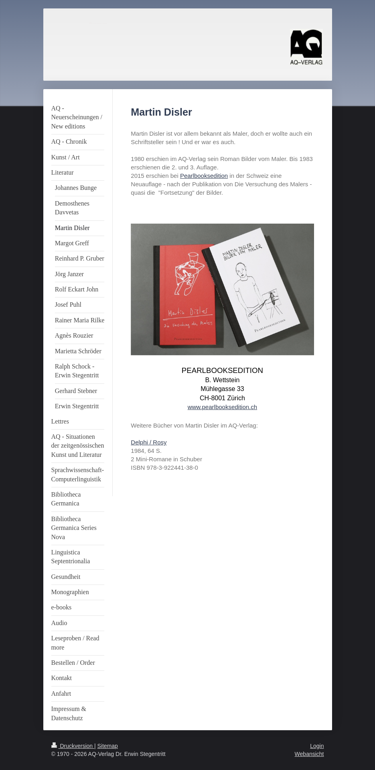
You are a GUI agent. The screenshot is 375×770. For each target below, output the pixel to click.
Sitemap (107, 746)
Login (317, 746)
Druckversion (72, 746)
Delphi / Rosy (148, 442)
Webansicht (309, 754)
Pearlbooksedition (204, 175)
